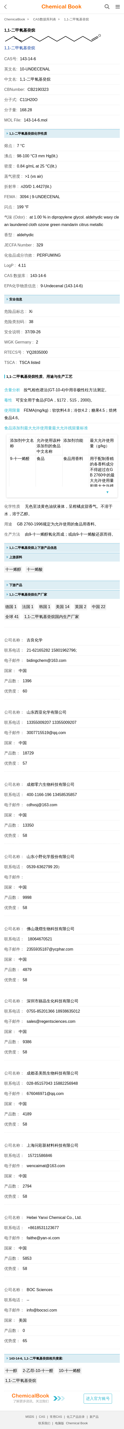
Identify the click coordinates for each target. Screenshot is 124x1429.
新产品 (94, 1417)
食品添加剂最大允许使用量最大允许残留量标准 (46, 428)
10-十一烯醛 (70, 1371)
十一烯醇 (13, 569)
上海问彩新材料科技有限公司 (52, 1145)
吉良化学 (35, 640)
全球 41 (12, 617)
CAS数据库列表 (44, 19)
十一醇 (11, 1371)
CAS (42, 1417)
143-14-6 (38, 276)
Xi (30, 311)
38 (31, 322)
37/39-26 (33, 332)
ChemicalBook (14, 19)
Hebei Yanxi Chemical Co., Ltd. (54, 1217)
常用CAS (56, 1417)
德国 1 (10, 607)
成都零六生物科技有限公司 (50, 784)
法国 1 (27, 607)
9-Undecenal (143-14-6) (62, 286)
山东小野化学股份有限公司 (50, 857)
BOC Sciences (40, 1290)
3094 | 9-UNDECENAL (40, 197)
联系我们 (44, 1423)
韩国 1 (44, 607)
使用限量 (12, 410)
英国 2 (80, 607)
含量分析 (12, 390)
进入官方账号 (98, 1398)
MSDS (29, 1417)
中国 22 (98, 607)
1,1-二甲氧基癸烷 (19, 48)
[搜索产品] (107, 6)
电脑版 (59, 1423)
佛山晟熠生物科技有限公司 (50, 929)
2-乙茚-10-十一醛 (38, 1371)
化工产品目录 (76, 1417)
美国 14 (62, 607)
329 (39, 245)
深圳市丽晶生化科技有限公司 (52, 1001)
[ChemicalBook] (61, 7)
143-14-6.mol (35, 120)
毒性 (8, 400)
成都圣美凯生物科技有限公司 (52, 1073)
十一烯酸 (35, 569)
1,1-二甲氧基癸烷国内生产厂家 (51, 617)
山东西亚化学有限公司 (46, 712)
